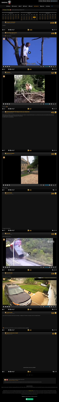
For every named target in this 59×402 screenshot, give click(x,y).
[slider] (24, 66)
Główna (8, 6)
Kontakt (26, 396)
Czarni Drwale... (9, 272)
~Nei (5, 73)
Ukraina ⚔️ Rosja (7, 9)
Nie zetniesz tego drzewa (11, 32)
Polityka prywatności (34, 396)
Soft (20, 6)
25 (18, 18)
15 (10, 17)
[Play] (4, 66)
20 (5, 18)
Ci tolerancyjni (9, 312)
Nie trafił (8, 233)
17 (21, 18)
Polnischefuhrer (7, 313)
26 (52, 18)
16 (13, 17)
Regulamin (23, 396)
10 (21, 17)
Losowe (42, 6)
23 (13, 18)
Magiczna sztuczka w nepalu (12, 332)
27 (55, 18)
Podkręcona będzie (10, 153)
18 (18, 17)
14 (8, 17)
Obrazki (25, 6)
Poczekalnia (14, 6)
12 (26, 17)
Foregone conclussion (10, 22)
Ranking (48, 6)
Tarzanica (8, 72)
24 (47, 18)
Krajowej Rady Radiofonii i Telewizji (13, 380)
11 (18, 16)
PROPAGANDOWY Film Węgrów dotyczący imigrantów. (18, 111)
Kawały (30, 6)
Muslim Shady (9, 192)
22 (10, 18)
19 (26, 18)
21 (8, 18)
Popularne (36, 6)
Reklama (29, 396)
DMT (5, 234)
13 (5, 17)
